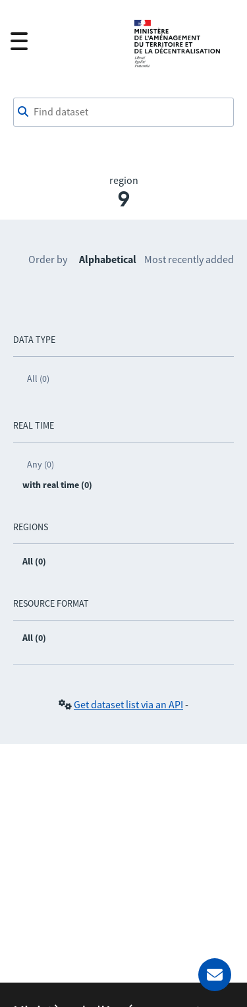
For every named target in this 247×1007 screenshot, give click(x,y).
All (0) (38, 378)
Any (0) (40, 464)
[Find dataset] (123, 112)
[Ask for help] (214, 974)
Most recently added (189, 259)
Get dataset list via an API (128, 704)
